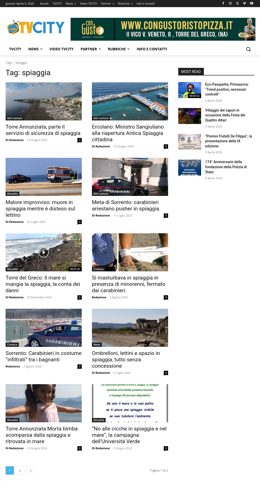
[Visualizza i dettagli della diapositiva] (163, 29)
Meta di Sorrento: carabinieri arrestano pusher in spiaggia (125, 205)
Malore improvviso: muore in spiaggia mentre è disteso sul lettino (40, 208)
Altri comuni (14, 118)
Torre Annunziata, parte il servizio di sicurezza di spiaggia (43, 130)
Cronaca (98, 269)
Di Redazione (15, 140)
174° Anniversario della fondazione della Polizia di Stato (226, 167)
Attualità (12, 193)
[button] (248, 49)
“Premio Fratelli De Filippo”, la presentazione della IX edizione (228, 141)
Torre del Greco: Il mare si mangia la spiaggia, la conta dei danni (43, 284)
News (96, 344)
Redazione (99, 297)
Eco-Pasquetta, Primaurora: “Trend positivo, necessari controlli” (227, 89)
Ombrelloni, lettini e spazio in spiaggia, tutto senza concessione (126, 359)
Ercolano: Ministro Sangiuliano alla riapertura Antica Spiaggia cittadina (128, 133)
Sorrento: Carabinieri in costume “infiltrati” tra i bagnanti (44, 356)
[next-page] (30, 470)
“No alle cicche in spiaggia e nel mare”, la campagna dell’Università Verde (129, 435)
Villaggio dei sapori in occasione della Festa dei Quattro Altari (225, 115)
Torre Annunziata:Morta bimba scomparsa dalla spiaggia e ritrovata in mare (42, 435)
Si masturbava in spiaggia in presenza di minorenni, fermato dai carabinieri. (128, 284)
